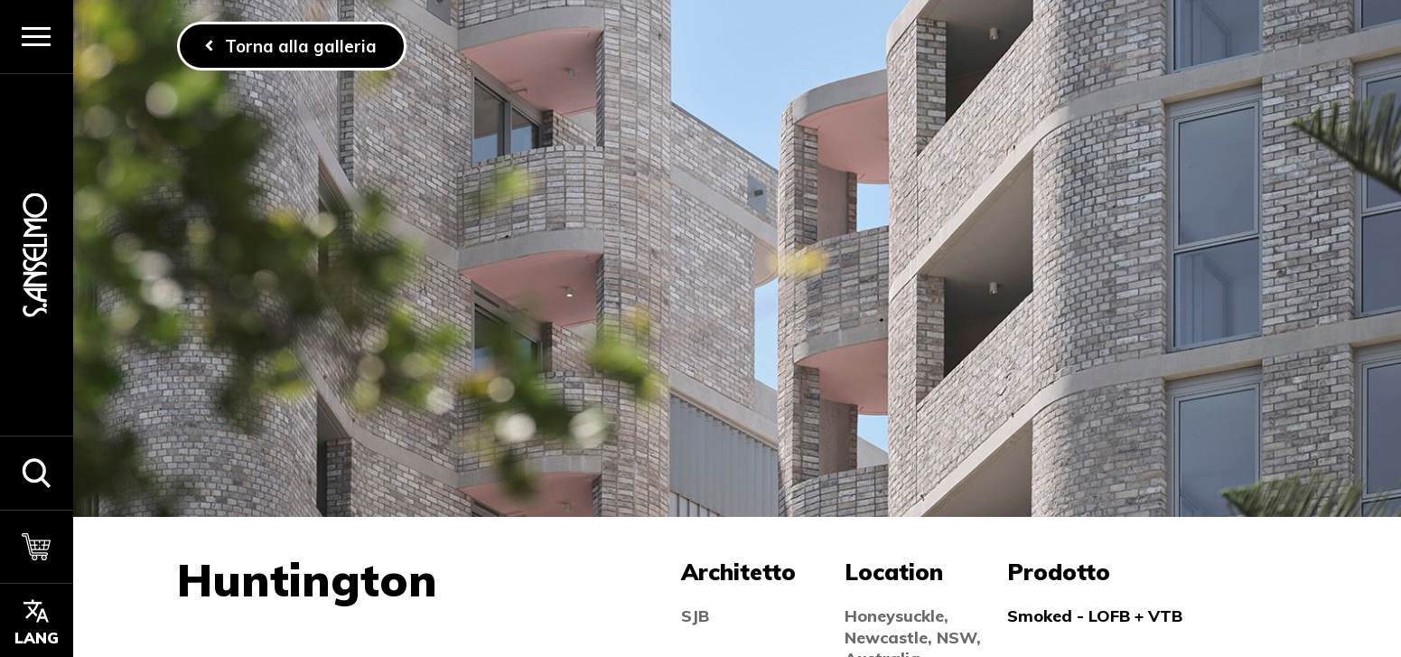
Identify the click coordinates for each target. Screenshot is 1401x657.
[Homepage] (36, 254)
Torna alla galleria (301, 46)
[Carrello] (36, 547)
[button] (36, 473)
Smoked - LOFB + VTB (1094, 615)
